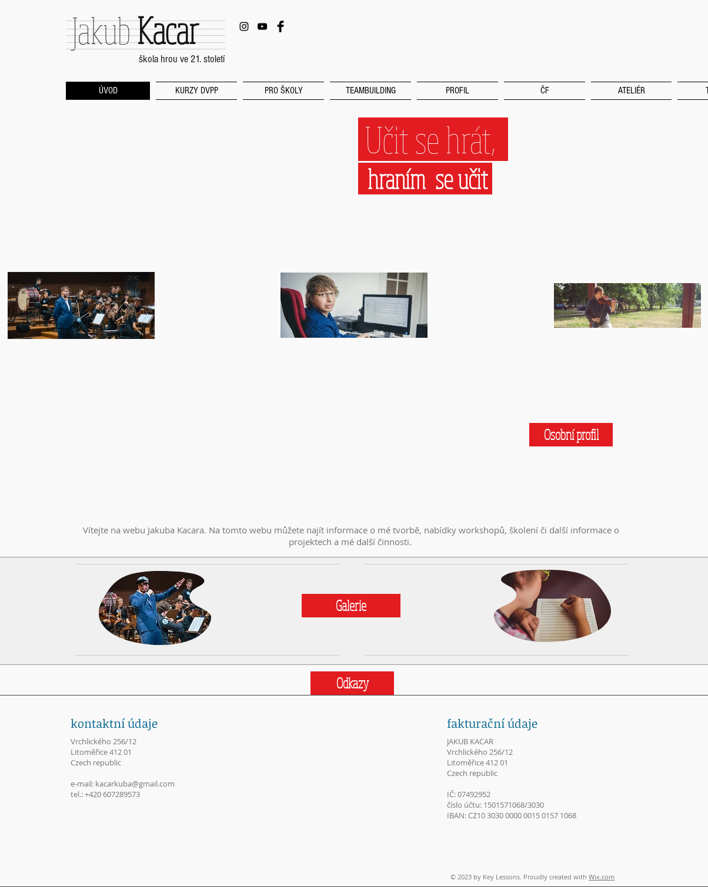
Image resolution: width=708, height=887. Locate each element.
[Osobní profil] (571, 434)
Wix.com (602, 876)
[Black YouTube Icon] (262, 26)
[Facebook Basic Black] (280, 26)
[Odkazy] (352, 683)
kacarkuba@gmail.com (135, 783)
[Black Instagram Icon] (244, 26)
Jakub (135, 30)
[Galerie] (351, 605)
